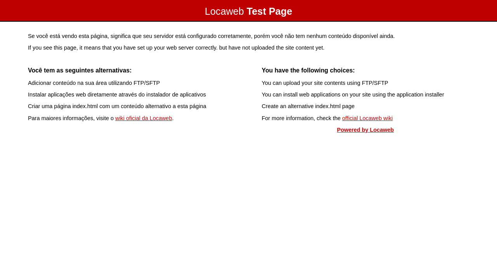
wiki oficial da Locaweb (143, 118)
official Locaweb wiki (367, 118)
